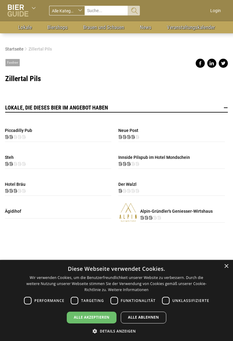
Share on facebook (200, 63)
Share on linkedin (211, 63)
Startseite (14, 49)
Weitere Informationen (128, 289)
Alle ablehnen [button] (143, 317)
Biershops (57, 27)
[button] (116, 331)
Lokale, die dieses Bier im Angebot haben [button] (116, 108)
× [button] (226, 266)
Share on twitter (223, 63)
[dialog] (116, 300)
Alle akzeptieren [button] (92, 317)
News (145, 27)
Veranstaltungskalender (191, 27)
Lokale (25, 27)
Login (215, 10)
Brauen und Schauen (103, 27)
